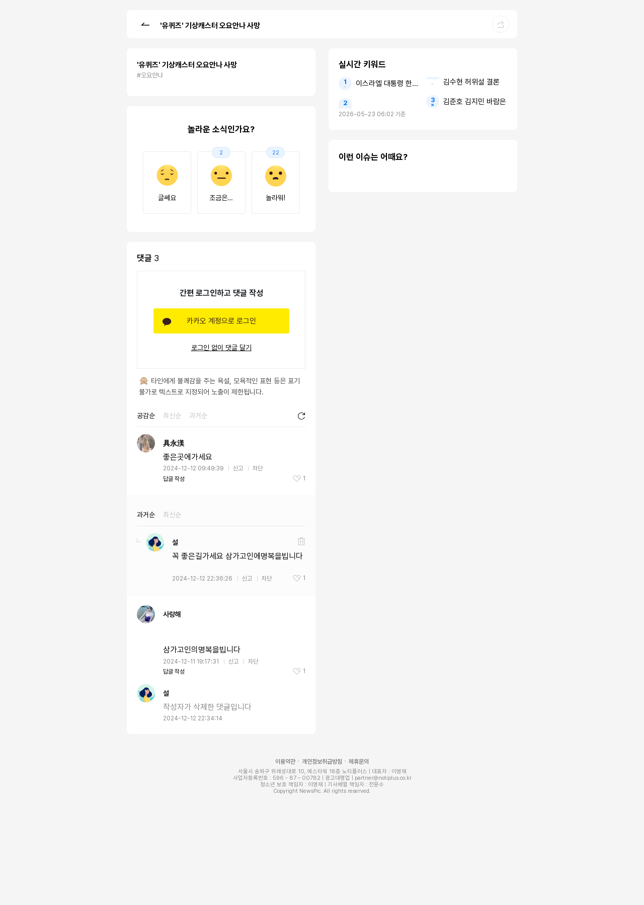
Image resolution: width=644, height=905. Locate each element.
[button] (145, 24)
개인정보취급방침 (322, 761)
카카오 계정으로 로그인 (221, 320)
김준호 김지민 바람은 (474, 101)
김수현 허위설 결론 (471, 82)
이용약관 (285, 761)
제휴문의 (359, 761)
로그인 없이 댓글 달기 (221, 348)
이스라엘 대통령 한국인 (388, 83)
